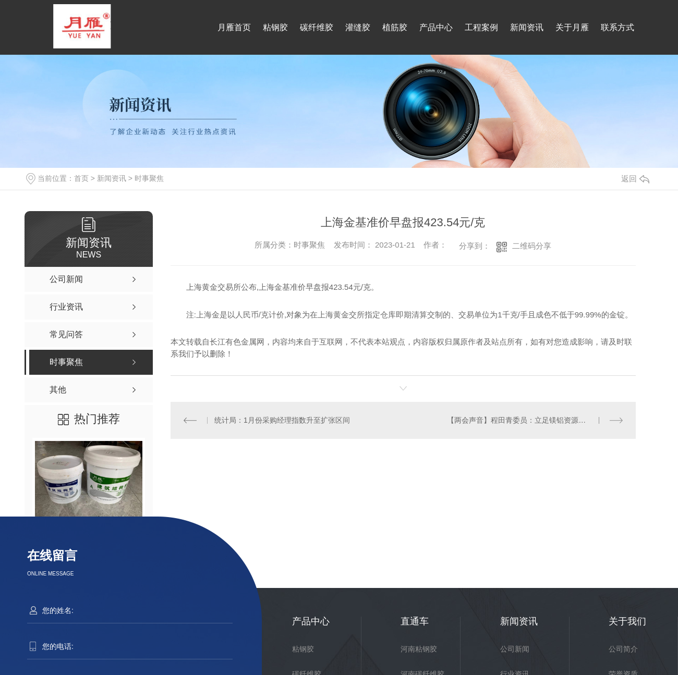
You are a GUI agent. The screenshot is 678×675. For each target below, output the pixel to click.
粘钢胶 (275, 27)
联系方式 (617, 27)
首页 (81, 178)
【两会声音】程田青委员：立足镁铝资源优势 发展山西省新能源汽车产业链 (535, 420)
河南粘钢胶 (419, 649)
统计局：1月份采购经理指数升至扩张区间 (282, 420)
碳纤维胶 (316, 27)
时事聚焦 (149, 178)
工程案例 (481, 27)
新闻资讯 (526, 27)
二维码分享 (531, 245)
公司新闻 (514, 649)
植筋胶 (394, 27)
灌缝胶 (357, 27)
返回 (635, 178)
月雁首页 (234, 27)
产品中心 (436, 27)
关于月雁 (572, 27)
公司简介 (623, 649)
